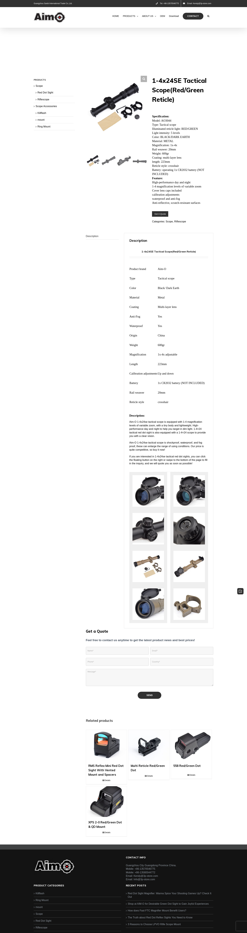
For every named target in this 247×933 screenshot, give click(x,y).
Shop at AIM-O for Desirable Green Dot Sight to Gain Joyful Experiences (168, 923)
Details (107, 790)
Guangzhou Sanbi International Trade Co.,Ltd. (53, 3)
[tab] (102, 236)
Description (92, 236)
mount (40, 119)
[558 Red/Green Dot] (191, 749)
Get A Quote (160, 214)
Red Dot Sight (45, 92)
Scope (169, 221)
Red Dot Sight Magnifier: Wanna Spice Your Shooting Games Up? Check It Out (169, 915)
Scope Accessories (46, 106)
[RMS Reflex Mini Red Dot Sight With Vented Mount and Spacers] (106, 749)
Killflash (41, 113)
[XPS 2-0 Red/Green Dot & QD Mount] (106, 816)
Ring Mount (43, 126)
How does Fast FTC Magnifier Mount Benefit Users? (157, 930)
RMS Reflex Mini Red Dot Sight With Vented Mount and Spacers (106, 779)
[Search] (208, 16)
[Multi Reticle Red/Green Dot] (148, 749)
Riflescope (180, 221)
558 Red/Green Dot (187, 775)
